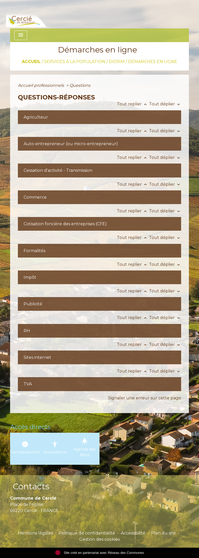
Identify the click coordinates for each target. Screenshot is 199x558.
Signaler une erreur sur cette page (144, 398)
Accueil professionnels (41, 85)
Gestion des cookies (99, 539)
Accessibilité (133, 533)
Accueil (31, 61)
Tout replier (133, 104)
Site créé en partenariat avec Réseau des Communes (99, 553)
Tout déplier (165, 104)
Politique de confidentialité (87, 533)
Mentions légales (35, 533)
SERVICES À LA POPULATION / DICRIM (84, 61)
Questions (79, 85)
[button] (40, 117)
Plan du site (163, 533)
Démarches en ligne (152, 61)
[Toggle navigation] (20, 35)
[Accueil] (34, 14)
